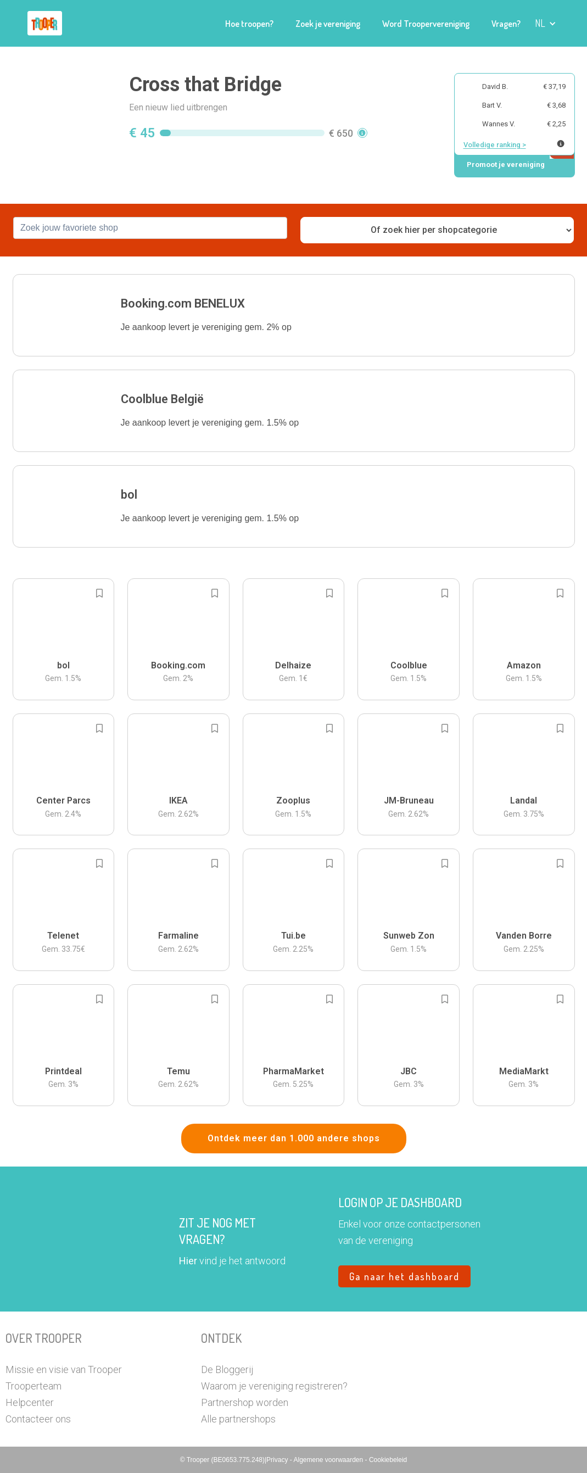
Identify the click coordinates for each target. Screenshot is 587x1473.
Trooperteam (33, 1386)
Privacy (278, 1460)
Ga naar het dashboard (404, 1276)
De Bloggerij (227, 1369)
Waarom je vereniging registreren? (274, 1386)
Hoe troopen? (249, 23)
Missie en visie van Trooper (63, 1369)
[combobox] (150, 228)
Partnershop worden (244, 1402)
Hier (188, 1260)
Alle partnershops (238, 1419)
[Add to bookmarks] (99, 593)
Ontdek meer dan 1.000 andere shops (294, 1138)
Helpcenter (29, 1402)
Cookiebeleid (388, 1460)
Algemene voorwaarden (329, 1460)
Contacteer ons (38, 1419)
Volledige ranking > (494, 145)
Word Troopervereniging (425, 23)
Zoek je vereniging (327, 23)
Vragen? (506, 23)
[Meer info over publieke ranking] (560, 143)
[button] (546, 23)
